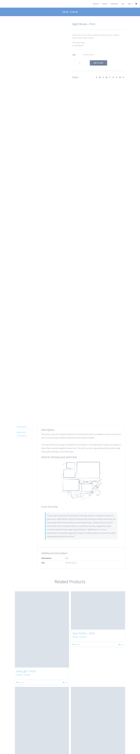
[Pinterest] (116, 77)
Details (66, 682)
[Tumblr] (113, 77)
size (74, 54)
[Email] (123, 77)
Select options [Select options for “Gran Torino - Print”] (77, 644)
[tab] (25, 427)
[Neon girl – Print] (42, 629)
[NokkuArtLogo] (10, 2)
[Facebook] (96, 77)
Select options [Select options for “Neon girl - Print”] (21, 682)
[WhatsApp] (109, 77)
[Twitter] (99, 77)
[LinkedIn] (106, 77)
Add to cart (98, 63)
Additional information (22, 434)
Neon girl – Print (25, 671)
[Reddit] (103, 77)
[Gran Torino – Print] (98, 610)
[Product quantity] (79, 62)
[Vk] (120, 77)
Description (22, 427)
